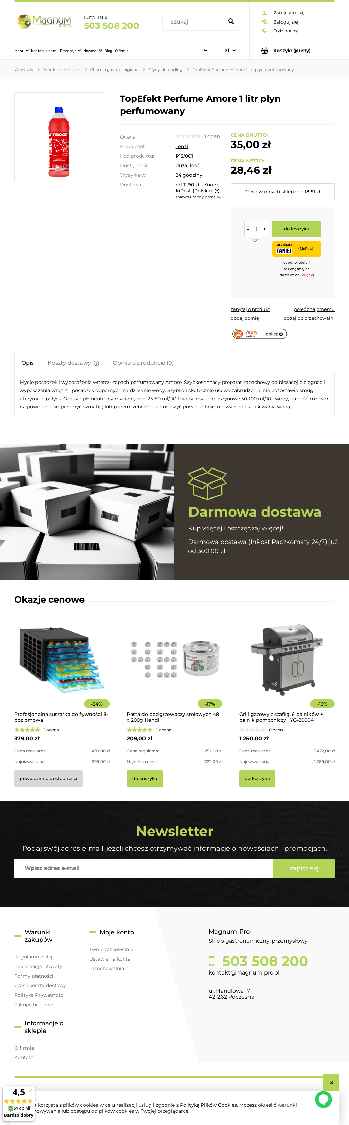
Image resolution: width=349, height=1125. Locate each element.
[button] (250, 309)
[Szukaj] (231, 22)
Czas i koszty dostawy (40, 985)
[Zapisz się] (304, 868)
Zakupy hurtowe (33, 1004)
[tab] (27, 363)
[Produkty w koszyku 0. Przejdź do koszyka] (292, 50)
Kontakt (23, 1057)
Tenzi (182, 146)
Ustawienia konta (110, 959)
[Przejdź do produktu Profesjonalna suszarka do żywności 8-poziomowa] (62, 669)
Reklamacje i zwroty (38, 966)
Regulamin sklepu (35, 957)
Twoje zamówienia (111, 949)
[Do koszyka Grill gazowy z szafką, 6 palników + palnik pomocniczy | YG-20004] (257, 778)
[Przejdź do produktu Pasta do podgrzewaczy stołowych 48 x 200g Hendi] (174, 669)
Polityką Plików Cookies (208, 1105)
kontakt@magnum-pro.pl (244, 972)
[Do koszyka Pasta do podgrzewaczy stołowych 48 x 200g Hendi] (145, 778)
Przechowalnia (106, 968)
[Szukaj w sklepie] (194, 22)
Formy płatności (34, 976)
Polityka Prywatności (39, 995)
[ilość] (256, 229)
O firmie (24, 1048)
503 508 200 (111, 26)
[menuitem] (21, 50)
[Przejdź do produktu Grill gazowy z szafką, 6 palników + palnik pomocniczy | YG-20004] (287, 669)
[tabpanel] (174, 394)
